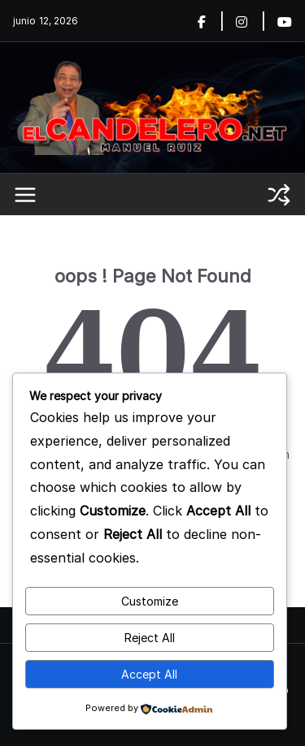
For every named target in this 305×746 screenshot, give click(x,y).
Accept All (149, 674)
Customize (149, 601)
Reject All (149, 638)
